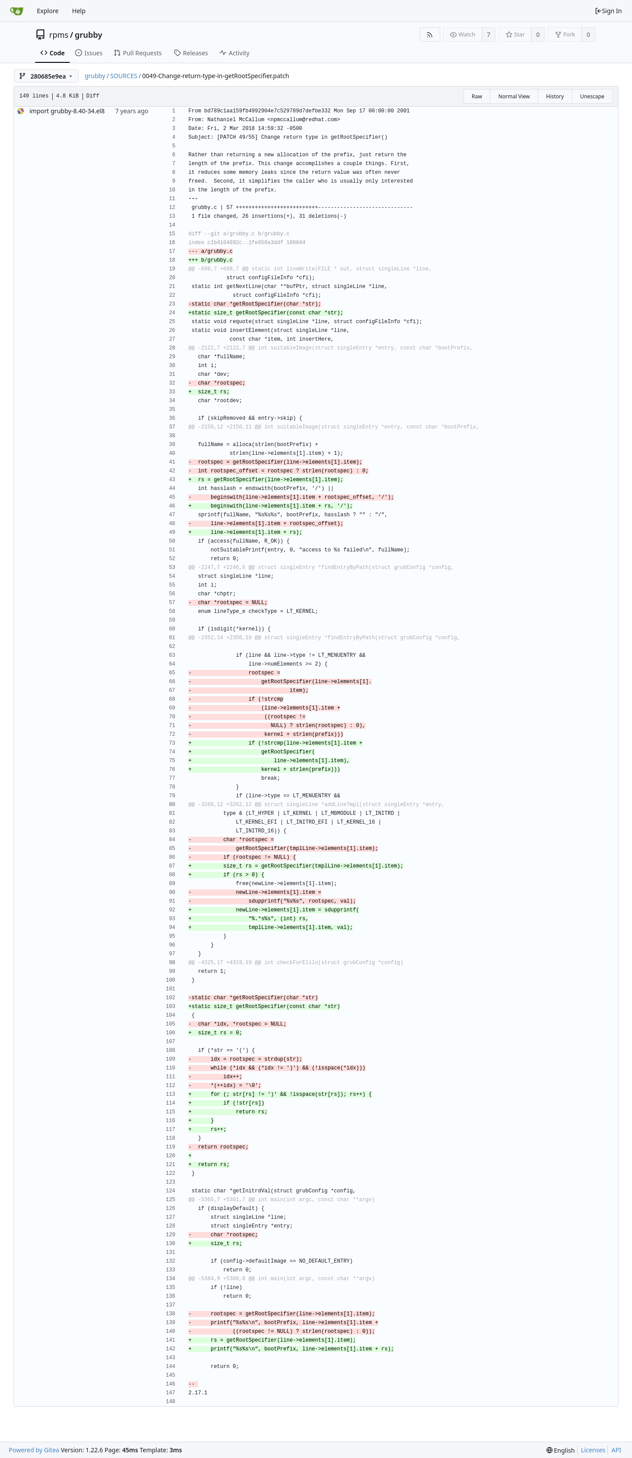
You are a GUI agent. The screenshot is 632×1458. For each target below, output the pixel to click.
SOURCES (123, 76)
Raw (477, 96)
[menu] (560, 1450)
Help (79, 11)
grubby (88, 34)
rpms (58, 34)
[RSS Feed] (430, 34)
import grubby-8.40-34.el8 (66, 111)
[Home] (16, 11)
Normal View (514, 96)
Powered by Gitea (34, 1450)
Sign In (608, 11)
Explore (47, 11)
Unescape (592, 96)
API (616, 1450)
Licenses (593, 1450)
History (555, 96)
